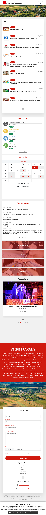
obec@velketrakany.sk (24, 488)
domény (10, 498)
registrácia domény (16, 498)
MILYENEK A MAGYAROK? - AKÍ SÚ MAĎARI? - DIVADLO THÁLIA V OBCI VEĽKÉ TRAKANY (24, 65)
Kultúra (23, 469)
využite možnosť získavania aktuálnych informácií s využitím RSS (20, 495)
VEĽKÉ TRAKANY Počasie (23, 193)
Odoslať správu (23, 458)
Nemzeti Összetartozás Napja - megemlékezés (24, 47)
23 (11, 177)
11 (23, 170)
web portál (27, 496)
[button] (22, 111)
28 (40, 177)
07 (40, 167)
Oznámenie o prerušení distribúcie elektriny (24, 38)
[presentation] (22, 109)
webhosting (33, 496)
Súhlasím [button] (11, 512)
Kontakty (23, 473)
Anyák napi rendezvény (17, 73)
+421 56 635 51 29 (24, 485)
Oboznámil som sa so (21, 454)
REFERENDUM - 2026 (16, 29)
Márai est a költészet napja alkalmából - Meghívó (25, 100)
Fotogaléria (23, 471)
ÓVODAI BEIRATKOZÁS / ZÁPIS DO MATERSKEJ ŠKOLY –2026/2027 (26, 83)
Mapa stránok (21, 496)
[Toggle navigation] (40, 2)
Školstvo (23, 468)
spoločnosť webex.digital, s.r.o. (29, 498)
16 (11, 174)
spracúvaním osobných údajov (27, 454)
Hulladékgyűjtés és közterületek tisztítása (23, 91)
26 (28, 177)
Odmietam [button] (34, 512)
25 (23, 177)
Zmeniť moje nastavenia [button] (23, 512)
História (23, 466)
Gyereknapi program (16, 56)
